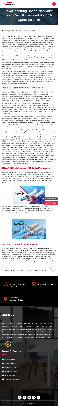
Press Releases (10, 359)
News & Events (10, 375)
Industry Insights (9, 31)
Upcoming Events (11, 371)
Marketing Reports (11, 367)
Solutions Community (12, 379)
